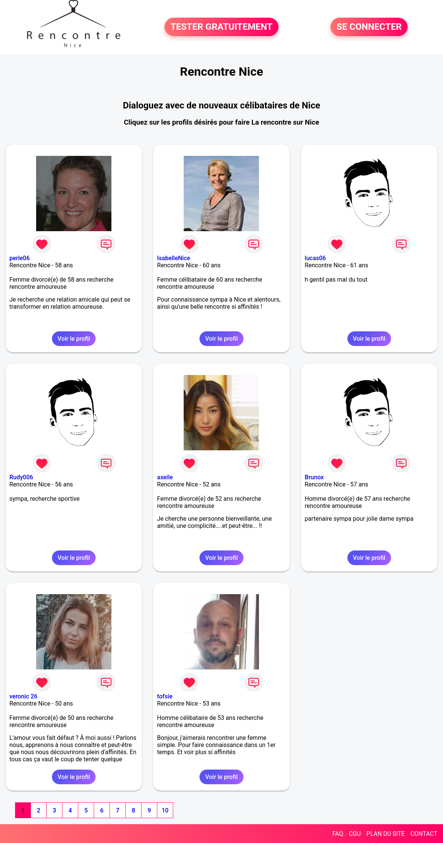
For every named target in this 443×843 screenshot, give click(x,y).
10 (164, 810)
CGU (355, 833)
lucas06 (315, 258)
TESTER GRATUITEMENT (221, 27)
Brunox (314, 477)
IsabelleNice (173, 258)
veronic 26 (23, 696)
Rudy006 (21, 477)
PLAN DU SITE (386, 833)
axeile (165, 477)
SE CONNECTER (369, 27)
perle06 (19, 258)
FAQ (337, 833)
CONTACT (423, 833)
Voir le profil (74, 338)
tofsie (164, 696)
